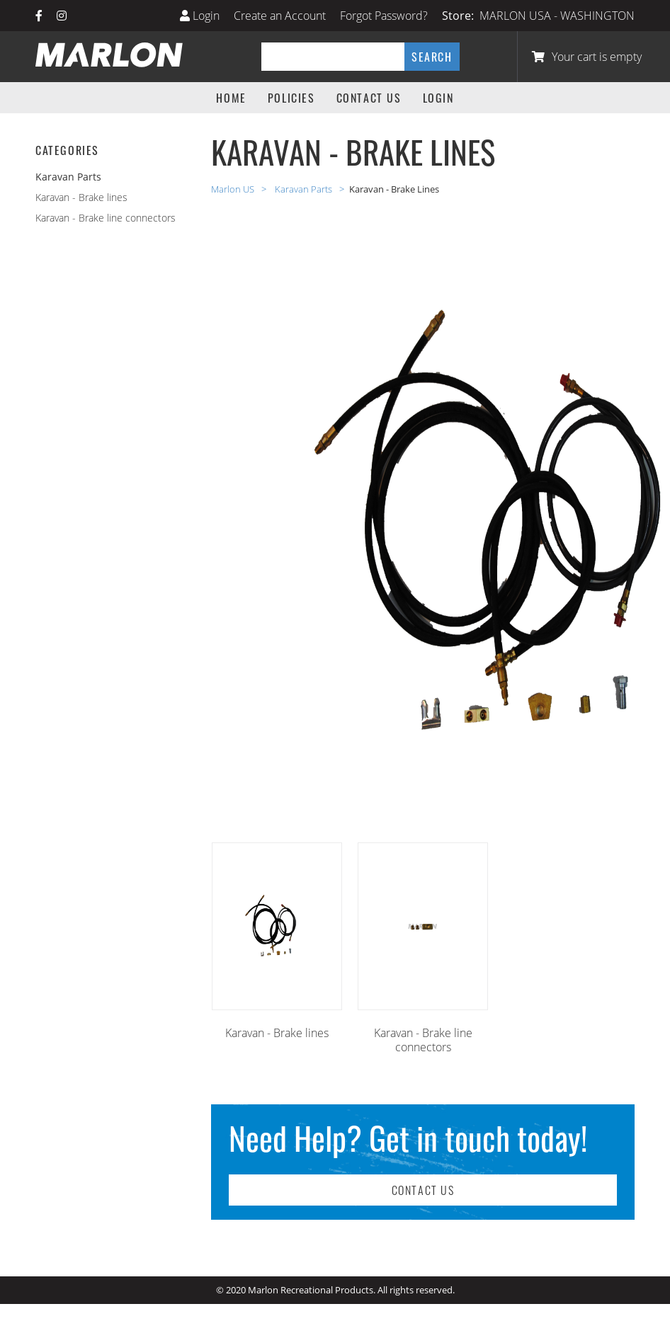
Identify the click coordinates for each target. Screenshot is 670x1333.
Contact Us (369, 97)
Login (200, 15)
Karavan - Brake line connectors (105, 217)
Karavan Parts (304, 189)
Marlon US (233, 189)
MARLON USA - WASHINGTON (557, 15)
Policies (291, 97)
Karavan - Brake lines (81, 197)
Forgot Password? (384, 15)
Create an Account (280, 15)
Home (231, 97)
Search (432, 56)
